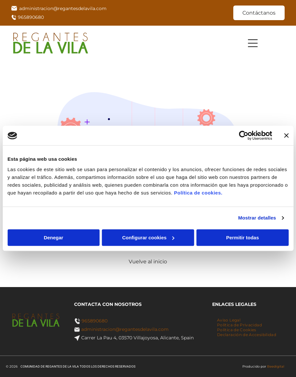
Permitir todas (242, 237)
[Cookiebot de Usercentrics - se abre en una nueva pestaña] (243, 136)
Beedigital (275, 366)
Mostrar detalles (257, 218)
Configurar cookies (148, 237)
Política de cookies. (198, 192)
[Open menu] (253, 43)
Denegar (53, 237)
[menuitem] (228, 320)
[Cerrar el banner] (286, 135)
